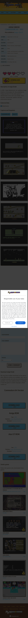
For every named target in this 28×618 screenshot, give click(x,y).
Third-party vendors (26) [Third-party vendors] (19, 309)
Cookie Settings (5, 318)
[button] (14, 326)
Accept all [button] (20, 322)
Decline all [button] (7, 322)
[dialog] (14, 309)
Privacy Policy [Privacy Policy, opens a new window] (11, 318)
